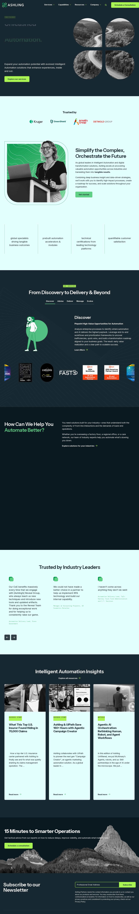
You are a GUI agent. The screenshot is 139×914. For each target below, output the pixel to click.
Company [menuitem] (55, 895)
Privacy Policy (130, 906)
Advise (60, 302)
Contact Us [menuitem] (85, 895)
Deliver (70, 302)
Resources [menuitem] (39, 895)
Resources (79, 5)
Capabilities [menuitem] (23, 895)
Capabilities (63, 5)
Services (48, 5)
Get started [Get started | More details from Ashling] (84, 194)
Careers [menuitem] (69, 895)
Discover (50, 302)
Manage (80, 302)
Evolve (90, 302)
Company (94, 5)
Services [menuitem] (7, 895)
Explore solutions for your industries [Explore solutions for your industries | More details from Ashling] (79, 447)
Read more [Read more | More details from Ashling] (15, 760)
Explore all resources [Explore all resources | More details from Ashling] (69, 679)
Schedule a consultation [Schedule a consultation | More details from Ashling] (19, 811)
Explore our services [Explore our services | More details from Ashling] (17, 79)
